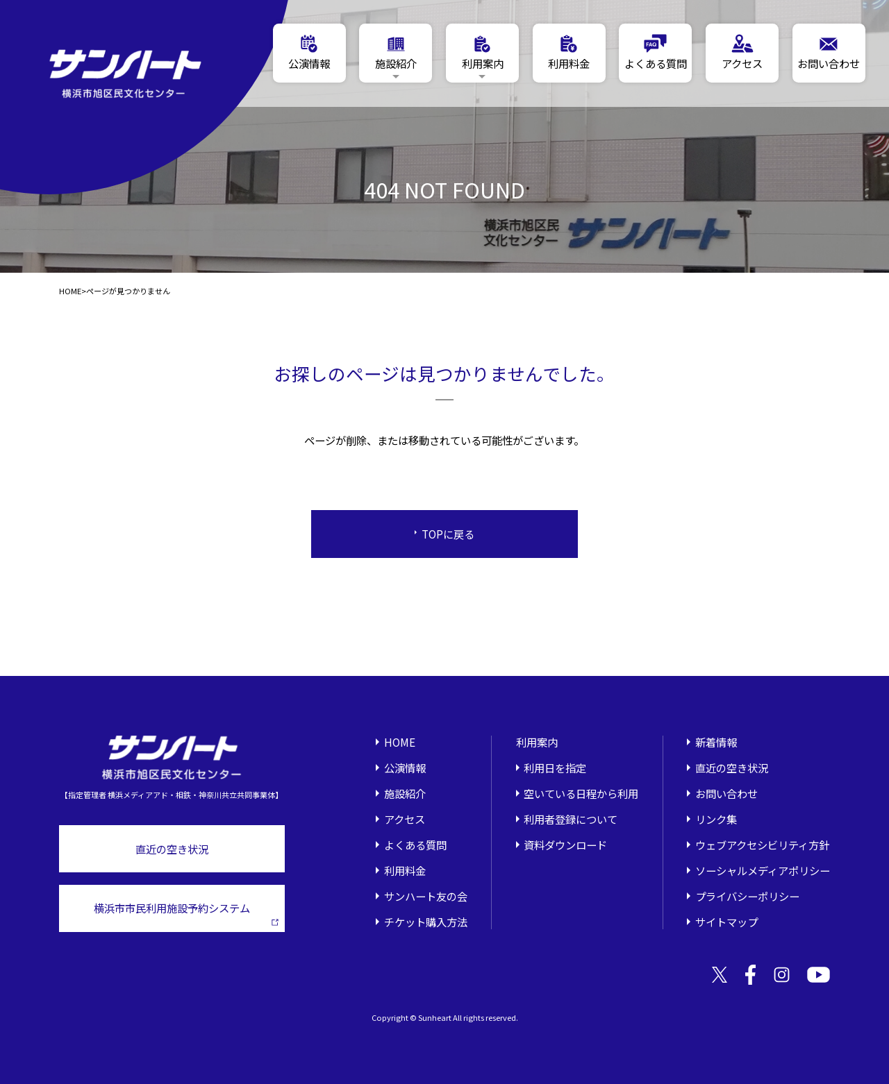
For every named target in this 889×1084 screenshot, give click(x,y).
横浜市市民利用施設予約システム (186, 913)
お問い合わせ (726, 793)
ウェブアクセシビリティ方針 (762, 844)
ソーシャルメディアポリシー (762, 870)
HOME (70, 291)
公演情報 (405, 767)
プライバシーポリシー (747, 896)
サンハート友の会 (425, 896)
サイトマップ (726, 921)
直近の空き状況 (171, 848)
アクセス (404, 819)
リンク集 (716, 819)
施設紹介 (405, 793)
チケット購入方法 (425, 921)
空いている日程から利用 (581, 793)
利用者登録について (570, 819)
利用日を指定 (555, 767)
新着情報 (716, 742)
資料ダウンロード (565, 844)
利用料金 (405, 870)
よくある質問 (415, 844)
